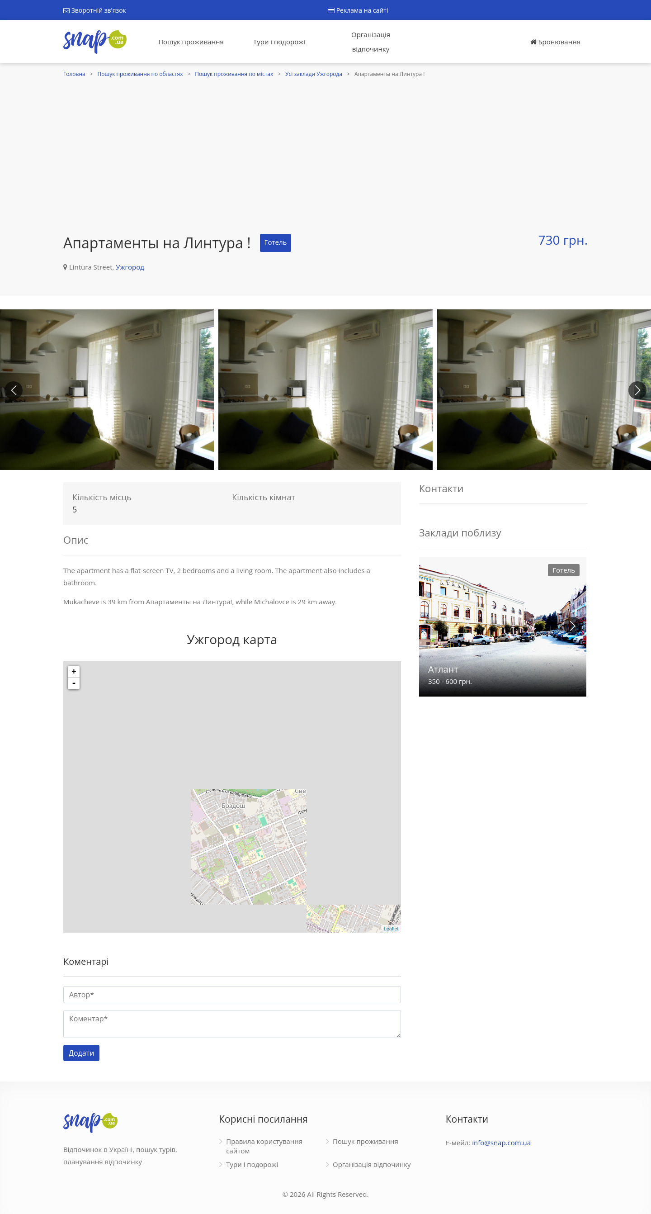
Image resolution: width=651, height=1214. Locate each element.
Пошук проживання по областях (140, 74)
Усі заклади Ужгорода (313, 74)
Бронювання (555, 41)
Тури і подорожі (279, 41)
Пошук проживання (191, 41)
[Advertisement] (325, 148)
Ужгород (130, 266)
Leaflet (391, 928)
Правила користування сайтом (264, 1146)
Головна (74, 74)
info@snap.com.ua (501, 1142)
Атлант (443, 669)
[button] (637, 390)
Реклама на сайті (358, 10)
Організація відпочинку (370, 41)
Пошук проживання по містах (234, 74)
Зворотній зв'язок (94, 10)
